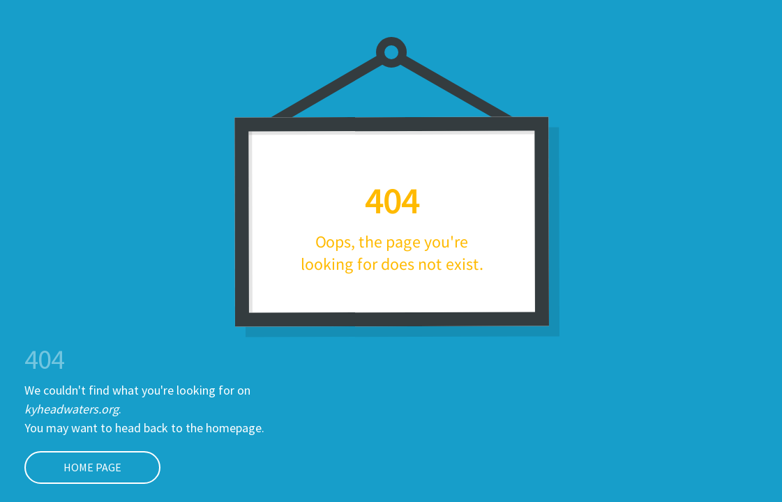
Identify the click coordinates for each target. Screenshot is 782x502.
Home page (72, 467)
